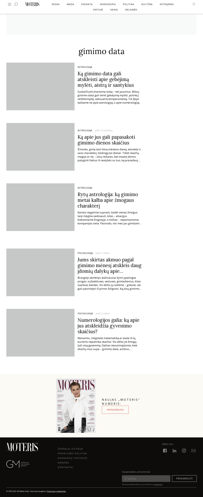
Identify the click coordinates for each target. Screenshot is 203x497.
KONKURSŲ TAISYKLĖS (73, 458)
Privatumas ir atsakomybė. (56, 491)
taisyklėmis (158, 484)
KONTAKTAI (65, 467)
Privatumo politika (72, 453)
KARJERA (63, 462)
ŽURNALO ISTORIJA (70, 448)
